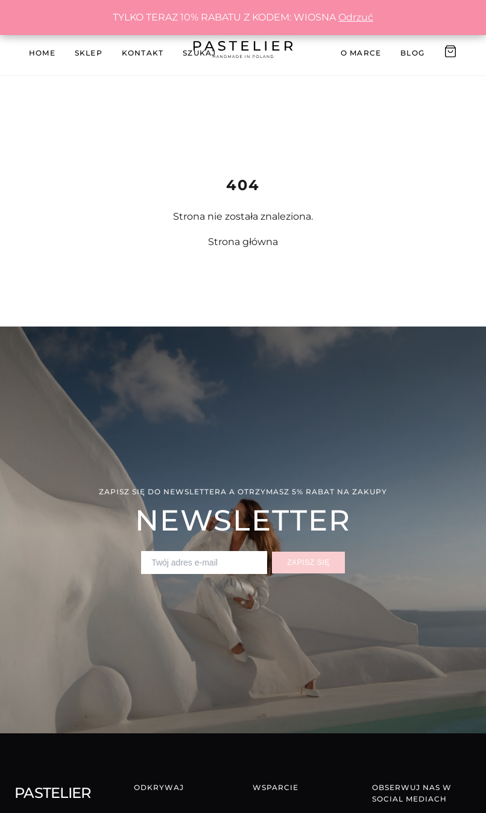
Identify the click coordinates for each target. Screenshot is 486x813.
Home (42, 52)
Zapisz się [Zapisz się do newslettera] (308, 562)
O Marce (361, 52)
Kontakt (142, 52)
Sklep (89, 52)
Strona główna (243, 241)
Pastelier (52, 793)
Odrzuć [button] (355, 17)
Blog (412, 52)
